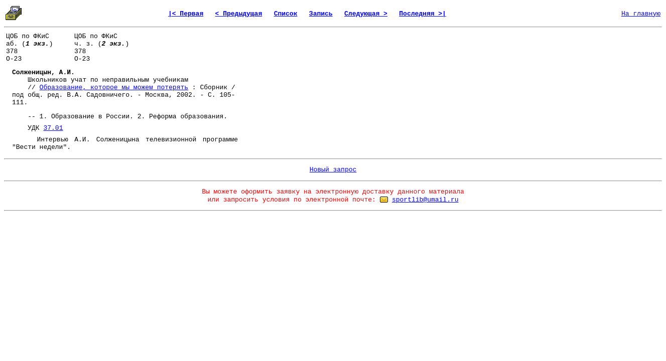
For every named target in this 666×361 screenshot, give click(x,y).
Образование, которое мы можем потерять (114, 87)
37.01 (53, 128)
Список (286, 14)
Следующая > (365, 14)
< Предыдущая (238, 14)
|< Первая (185, 14)
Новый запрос (333, 169)
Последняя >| (422, 14)
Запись (321, 14)
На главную (640, 14)
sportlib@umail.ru (425, 200)
